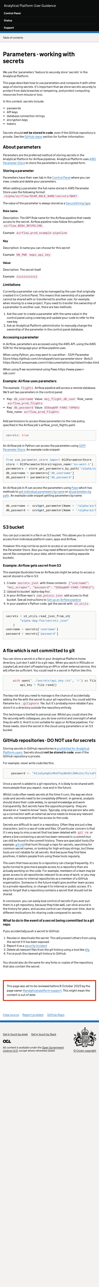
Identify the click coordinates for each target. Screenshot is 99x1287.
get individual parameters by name (42, 490)
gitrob (19, 841)
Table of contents (49, 38)
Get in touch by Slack (43, 1031)
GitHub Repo (56, 1012)
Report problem (33, 1012)
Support (9, 27)
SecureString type (78, 203)
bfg (87, 946)
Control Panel (12, 13)
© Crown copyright (84, 1047)
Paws (74, 486)
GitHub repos (33, 136)
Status (8, 20)
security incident (36, 942)
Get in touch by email (15, 1031)
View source (11, 1012)
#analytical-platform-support (42, 987)
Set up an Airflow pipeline (64, 597)
